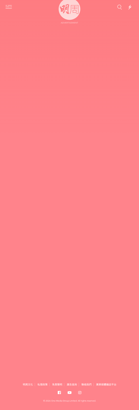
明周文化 (28, 384)
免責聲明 (57, 384)
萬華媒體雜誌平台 (106, 384)
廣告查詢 (72, 384)
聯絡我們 (86, 384)
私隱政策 (42, 384)
